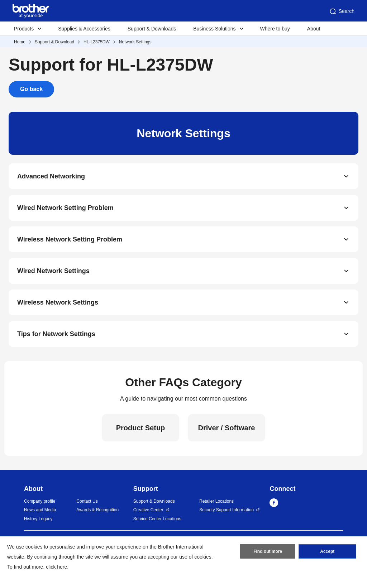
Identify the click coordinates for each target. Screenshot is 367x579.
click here (56, 567)
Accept (327, 551)
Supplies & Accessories (84, 29)
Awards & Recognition (97, 509)
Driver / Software (226, 428)
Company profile (39, 501)
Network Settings (135, 41)
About (313, 29)
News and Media (40, 509)
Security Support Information (226, 509)
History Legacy (38, 518)
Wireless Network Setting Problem (69, 239)
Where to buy (275, 29)
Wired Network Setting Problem (65, 207)
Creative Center (148, 509)
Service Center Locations (157, 518)
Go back (31, 89)
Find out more (267, 551)
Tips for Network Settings (56, 334)
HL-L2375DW (97, 41)
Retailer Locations (216, 501)
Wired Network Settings (53, 270)
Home (19, 41)
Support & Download (54, 41)
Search (341, 11)
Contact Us (86, 501)
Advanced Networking (51, 176)
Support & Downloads (152, 29)
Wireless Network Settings (57, 302)
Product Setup (140, 428)
